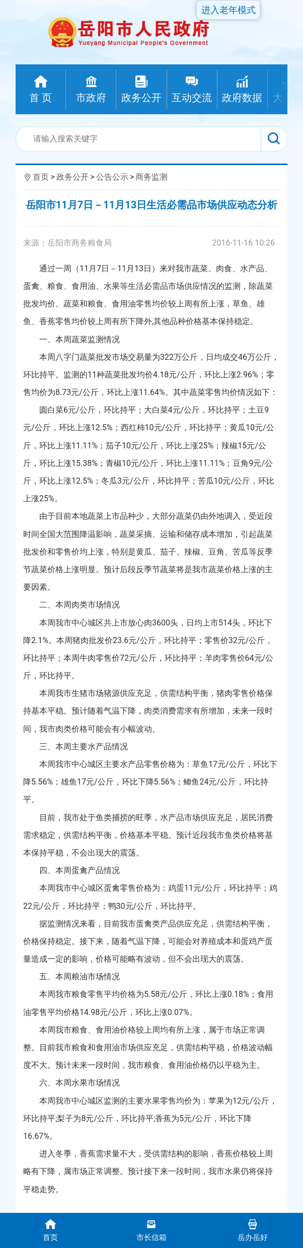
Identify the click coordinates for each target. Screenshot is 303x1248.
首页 (41, 177)
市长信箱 (151, 1229)
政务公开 (72, 177)
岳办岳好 (252, 1229)
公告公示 (112, 177)
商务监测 (151, 177)
